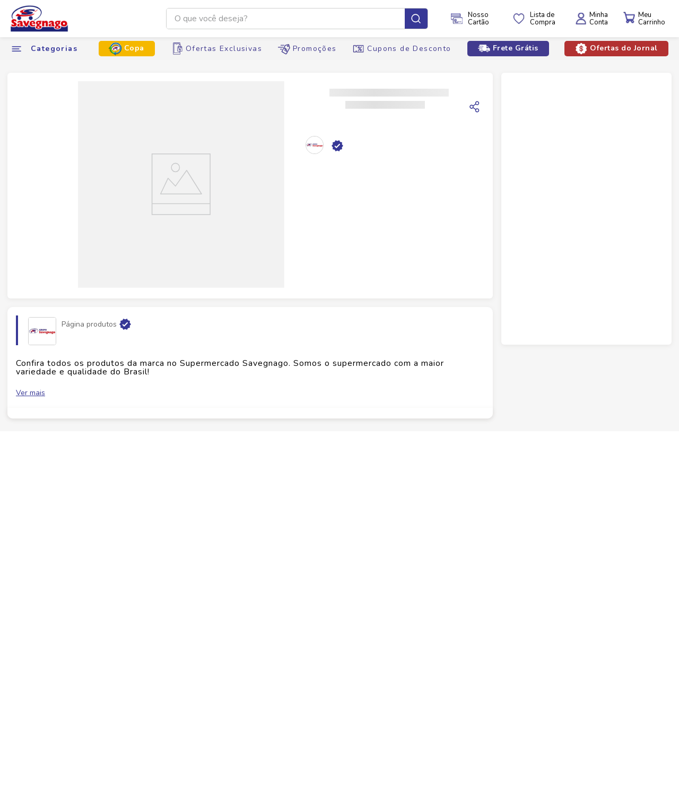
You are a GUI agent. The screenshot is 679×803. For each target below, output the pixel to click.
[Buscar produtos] (416, 18)
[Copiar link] (474, 107)
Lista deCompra (542, 18)
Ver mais (30, 393)
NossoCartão (478, 18)
